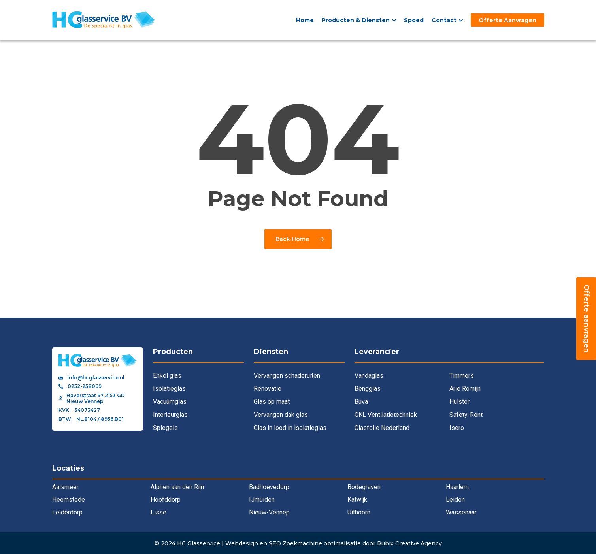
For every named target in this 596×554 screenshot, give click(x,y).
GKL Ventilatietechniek (386, 414)
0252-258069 (85, 386)
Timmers (461, 375)
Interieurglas (170, 414)
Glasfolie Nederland (382, 428)
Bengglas (368, 388)
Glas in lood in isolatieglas (290, 428)
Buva (361, 401)
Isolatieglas (169, 388)
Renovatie (267, 388)
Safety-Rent (466, 414)
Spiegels (165, 428)
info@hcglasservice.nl (95, 378)
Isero (456, 428)
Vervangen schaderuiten (287, 375)
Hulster (459, 401)
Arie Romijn (465, 388)
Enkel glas (167, 375)
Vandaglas (369, 375)
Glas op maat (272, 401)
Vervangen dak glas (281, 414)
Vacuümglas (170, 401)
